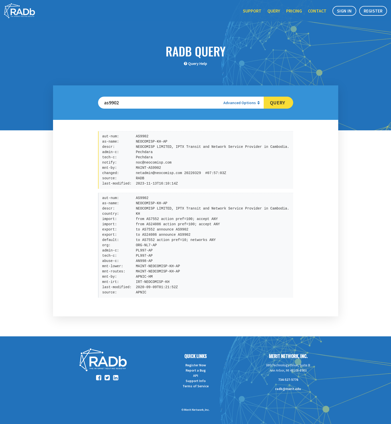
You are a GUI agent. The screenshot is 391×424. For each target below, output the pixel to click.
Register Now (195, 365)
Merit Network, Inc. (288, 356)
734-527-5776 (288, 379)
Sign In (344, 14)
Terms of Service (196, 386)
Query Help (197, 63)
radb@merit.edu (288, 389)
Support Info (196, 381)
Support (252, 14)
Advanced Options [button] (241, 102)
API (195, 375)
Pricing (294, 14)
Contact (317, 14)
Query (273, 14)
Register (373, 14)
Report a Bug (196, 370)
